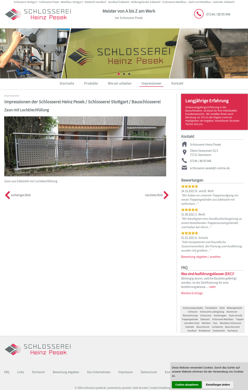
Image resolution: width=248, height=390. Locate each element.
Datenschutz (149, 372)
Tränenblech (211, 307)
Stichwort (38, 372)
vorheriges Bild (21, 195)
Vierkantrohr (219, 330)
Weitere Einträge (192, 293)
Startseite (67, 83)
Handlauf (191, 330)
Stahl (222, 307)
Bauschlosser (203, 326)
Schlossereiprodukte (193, 307)
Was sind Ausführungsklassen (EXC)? (207, 274)
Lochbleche (217, 326)
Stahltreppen (220, 315)
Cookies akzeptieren (186, 384)
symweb (126, 388)
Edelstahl (205, 319)
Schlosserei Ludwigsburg (212, 311)
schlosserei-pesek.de (94, 388)
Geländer (189, 326)
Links (20, 372)
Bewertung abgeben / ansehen (201, 257)
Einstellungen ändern (218, 384)
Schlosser (193, 311)
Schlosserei (205, 315)
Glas (215, 323)
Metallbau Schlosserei (230, 323)
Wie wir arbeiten (119, 83)
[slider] (189, 186)
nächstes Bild (154, 195)
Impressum (125, 372)
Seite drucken (140, 388)
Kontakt (177, 83)
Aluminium (232, 311)
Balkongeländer (234, 307)
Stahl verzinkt (235, 315)
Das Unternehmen (98, 372)
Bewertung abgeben (66, 372)
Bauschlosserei (232, 326)
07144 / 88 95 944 (218, 14)
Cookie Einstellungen (161, 388)
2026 (79, 388)
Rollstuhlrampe (190, 315)
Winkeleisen (204, 330)
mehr (212, 287)
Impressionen (151, 83)
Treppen (240, 319)
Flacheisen (232, 330)
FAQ (6, 372)
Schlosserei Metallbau (222, 319)
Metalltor (206, 323)
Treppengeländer (190, 319)
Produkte (91, 83)
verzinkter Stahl (191, 323)
